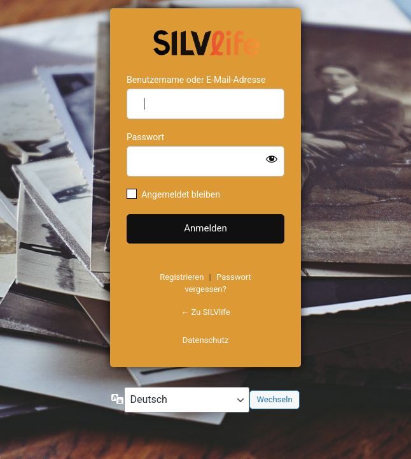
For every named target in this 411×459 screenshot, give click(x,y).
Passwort (145, 137)
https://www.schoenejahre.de (205, 41)
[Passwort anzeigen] (271, 158)
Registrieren (182, 277)
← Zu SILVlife (205, 312)
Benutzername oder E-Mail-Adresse (196, 80)
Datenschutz (205, 340)
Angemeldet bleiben (180, 194)
